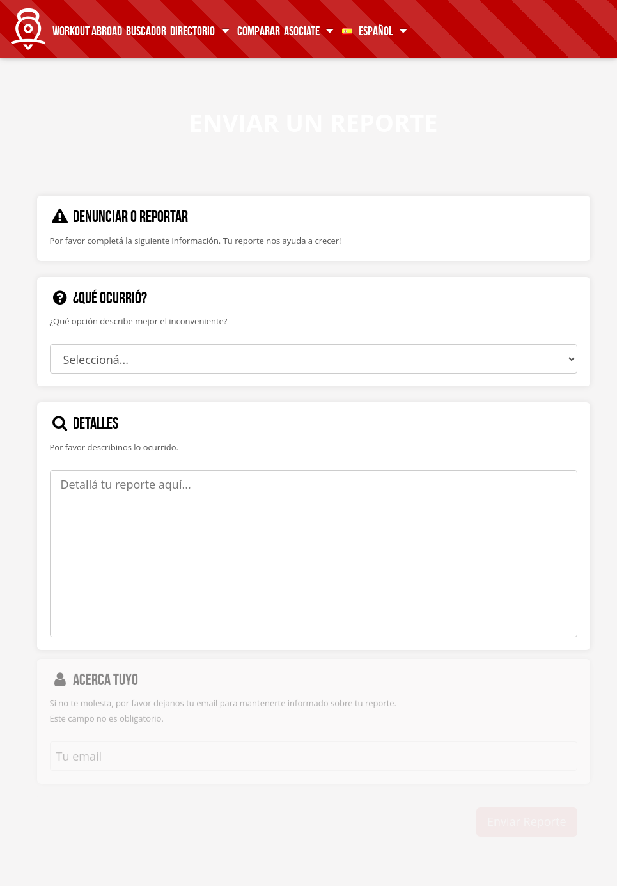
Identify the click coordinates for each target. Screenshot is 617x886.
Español (377, 30)
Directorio (201, 30)
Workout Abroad (87, 30)
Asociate (311, 30)
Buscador (146, 30)
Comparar (258, 30)
